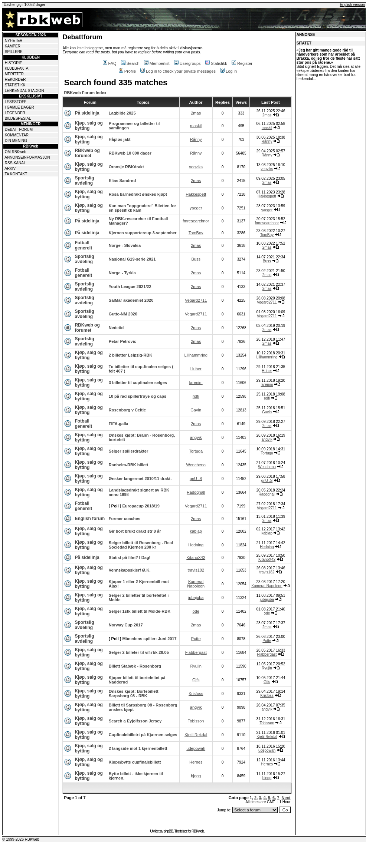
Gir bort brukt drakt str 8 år (135, 531)
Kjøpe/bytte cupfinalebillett (135, 762)
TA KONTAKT (16, 174)
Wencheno (196, 465)
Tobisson (196, 721)
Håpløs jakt (120, 139)
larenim (196, 382)
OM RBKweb (15, 152)
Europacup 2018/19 (141, 506)
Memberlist (157, 63)
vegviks (196, 167)
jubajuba (196, 597)
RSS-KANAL (15, 163)
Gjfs (196, 680)
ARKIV (10, 168)
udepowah (195, 748)
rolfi (196, 396)
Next (286, 797)
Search (130, 63)
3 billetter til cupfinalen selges (138, 382)
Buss (195, 259)
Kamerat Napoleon (196, 583)
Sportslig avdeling (84, 180)
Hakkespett (196, 194)
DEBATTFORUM (19, 130)
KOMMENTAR (17, 135)
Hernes (195, 762)
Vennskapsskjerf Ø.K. (130, 570)
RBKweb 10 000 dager (130, 153)
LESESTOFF (15, 102)
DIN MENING (16, 141)
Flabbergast (196, 652)
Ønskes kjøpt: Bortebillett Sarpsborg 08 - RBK (134, 693)
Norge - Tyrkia (122, 273)
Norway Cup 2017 (126, 625)
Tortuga (196, 451)
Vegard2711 (196, 300)
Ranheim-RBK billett (128, 465)
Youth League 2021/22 (130, 286)
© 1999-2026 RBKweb (20, 839)
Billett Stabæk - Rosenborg (135, 666)
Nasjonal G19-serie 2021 (132, 259)
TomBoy (196, 233)
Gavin (195, 410)
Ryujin (196, 666)
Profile (127, 71)
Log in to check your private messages (178, 71)
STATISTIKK (15, 85)
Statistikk (216, 63)
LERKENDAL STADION (24, 91)
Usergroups (187, 63)
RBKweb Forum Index (85, 92)
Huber (196, 369)
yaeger (196, 208)
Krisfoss (196, 693)
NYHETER (14, 41)
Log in (228, 71)
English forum (90, 518)
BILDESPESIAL (18, 118)
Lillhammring (195, 355)
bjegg (196, 776)
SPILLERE (14, 52)
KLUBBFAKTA (17, 68)
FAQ (110, 63)
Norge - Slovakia (125, 245)
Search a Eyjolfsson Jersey (135, 721)
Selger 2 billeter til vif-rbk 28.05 (139, 652)
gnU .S (196, 478)
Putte (196, 638)
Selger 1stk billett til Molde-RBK (139, 611)
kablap (196, 531)
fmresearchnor (196, 221)
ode (196, 611)
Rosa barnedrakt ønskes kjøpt (138, 194)
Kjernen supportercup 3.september (143, 233)
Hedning (195, 545)
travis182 (195, 570)
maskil (196, 125)
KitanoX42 (195, 557)
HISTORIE (13, 63)
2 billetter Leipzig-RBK (130, 355)
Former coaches (124, 518)
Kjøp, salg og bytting (88, 125)
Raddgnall (196, 492)
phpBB (168, 831)
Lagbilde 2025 (122, 113)
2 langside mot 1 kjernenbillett (138, 748)
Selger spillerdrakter (128, 451)
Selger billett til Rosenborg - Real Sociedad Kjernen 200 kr (141, 544)
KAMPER (12, 46)
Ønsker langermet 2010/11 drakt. (140, 478)
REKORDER (15, 79)
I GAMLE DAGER (19, 107)
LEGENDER (15, 113)
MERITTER (14, 74)
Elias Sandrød (122, 180)
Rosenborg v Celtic (127, 410)
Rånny (196, 139)
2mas (196, 113)
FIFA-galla (118, 423)
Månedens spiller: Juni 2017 (149, 638)
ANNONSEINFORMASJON (27, 157)
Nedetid (116, 327)
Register (242, 63)
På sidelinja (87, 113)
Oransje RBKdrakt (126, 167)
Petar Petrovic (122, 341)
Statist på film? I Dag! (129, 557)
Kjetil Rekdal (195, 734)
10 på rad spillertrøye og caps (137, 396)
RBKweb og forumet (87, 153)
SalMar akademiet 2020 (131, 300)
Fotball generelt (83, 245)
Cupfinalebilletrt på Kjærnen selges (143, 734)
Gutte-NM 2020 (123, 314)
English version (352, 5)
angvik (196, 437)
